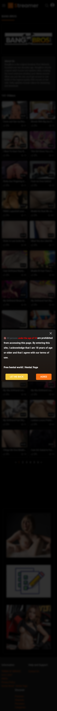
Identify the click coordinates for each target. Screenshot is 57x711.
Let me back (17, 376)
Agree (43, 376)
